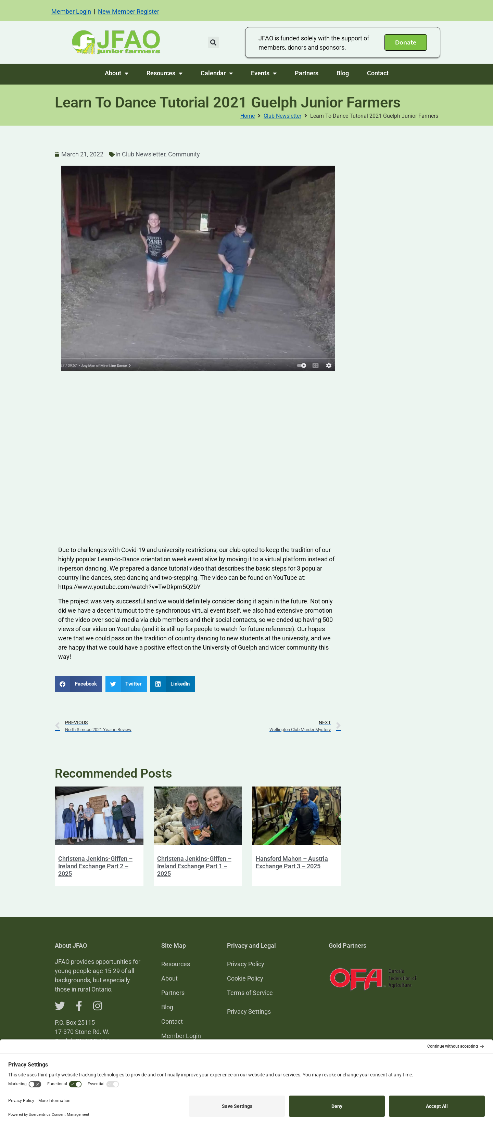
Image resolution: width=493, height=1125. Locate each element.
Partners (306, 73)
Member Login (71, 11)
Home (247, 116)
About (116, 73)
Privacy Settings (249, 1011)
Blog (343, 73)
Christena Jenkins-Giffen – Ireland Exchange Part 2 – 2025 (95, 866)
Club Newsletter (282, 116)
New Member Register (128, 11)
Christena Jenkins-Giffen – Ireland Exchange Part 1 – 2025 (194, 866)
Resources (164, 73)
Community (184, 154)
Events (264, 73)
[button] (213, 42)
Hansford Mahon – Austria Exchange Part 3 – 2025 (292, 862)
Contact (378, 73)
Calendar (217, 73)
